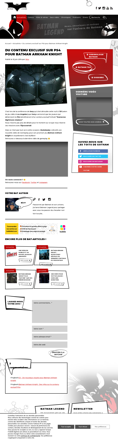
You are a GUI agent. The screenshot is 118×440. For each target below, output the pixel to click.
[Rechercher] (104, 17)
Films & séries (42, 17)
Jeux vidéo (54, 17)
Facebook (26, 182)
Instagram (43, 182)
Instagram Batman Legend (103, 8)
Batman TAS (84, 67)
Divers (85, 17)
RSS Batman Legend (111, 8)
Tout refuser (83, 427)
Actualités (21, 17)
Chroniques (66, 17)
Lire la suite (24, 260)
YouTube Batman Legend (107, 8)
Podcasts (77, 17)
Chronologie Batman (96, 56)
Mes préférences (100, 427)
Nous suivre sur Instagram (93, 161)
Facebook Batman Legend (96, 8)
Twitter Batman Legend (99, 8)
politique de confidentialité (30, 436)
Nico (27, 59)
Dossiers (99, 78)
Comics (31, 17)
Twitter (34, 182)
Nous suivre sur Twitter (92, 156)
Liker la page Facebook (91, 151)
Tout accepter (66, 427)
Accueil (14, 17)
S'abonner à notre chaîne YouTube (92, 168)
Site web (34, 199)
